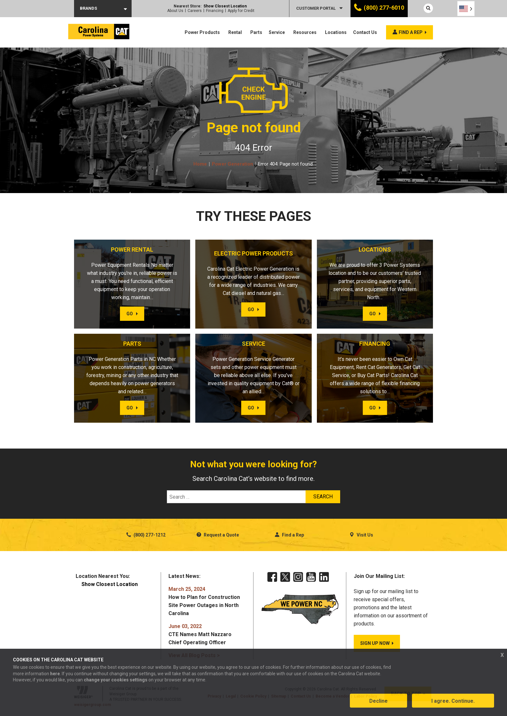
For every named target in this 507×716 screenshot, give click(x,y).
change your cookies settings (115, 680)
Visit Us (361, 534)
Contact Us (365, 32)
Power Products (202, 32)
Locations (336, 32)
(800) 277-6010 (384, 7)
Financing (214, 10)
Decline (378, 701)
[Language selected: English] (466, 8)
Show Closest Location (225, 6)
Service (277, 32)
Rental (235, 32)
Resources (305, 32)
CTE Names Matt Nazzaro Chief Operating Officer (200, 634)
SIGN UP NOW (375, 643)
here (55, 674)
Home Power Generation (223, 164)
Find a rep (411, 32)
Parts (256, 32)
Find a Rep (289, 534)
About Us (175, 10)
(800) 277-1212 (146, 534)
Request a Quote (218, 534)
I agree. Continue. (453, 701)
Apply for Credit (241, 10)
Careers (195, 10)
